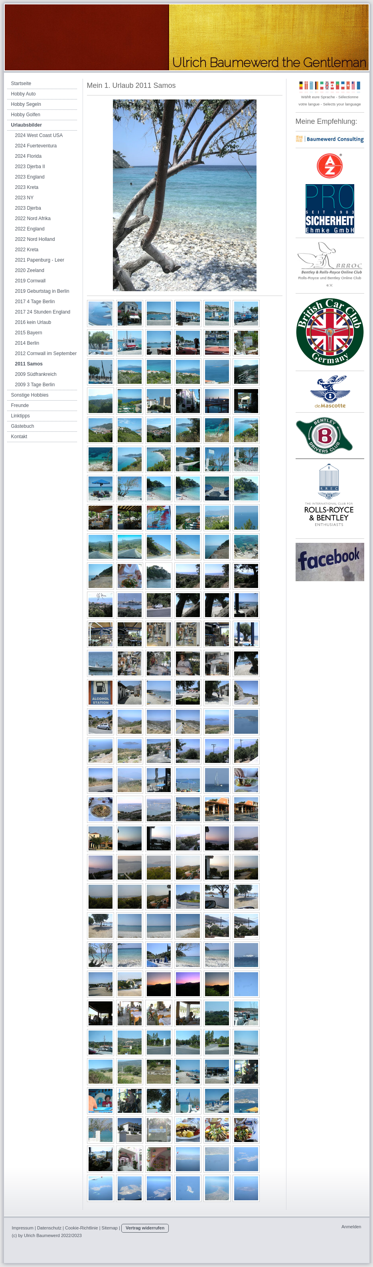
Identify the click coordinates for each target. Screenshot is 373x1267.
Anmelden (351, 1226)
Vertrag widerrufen (145, 1227)
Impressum (23, 1227)
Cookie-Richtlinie (81, 1227)
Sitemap (110, 1227)
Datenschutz (49, 1227)
